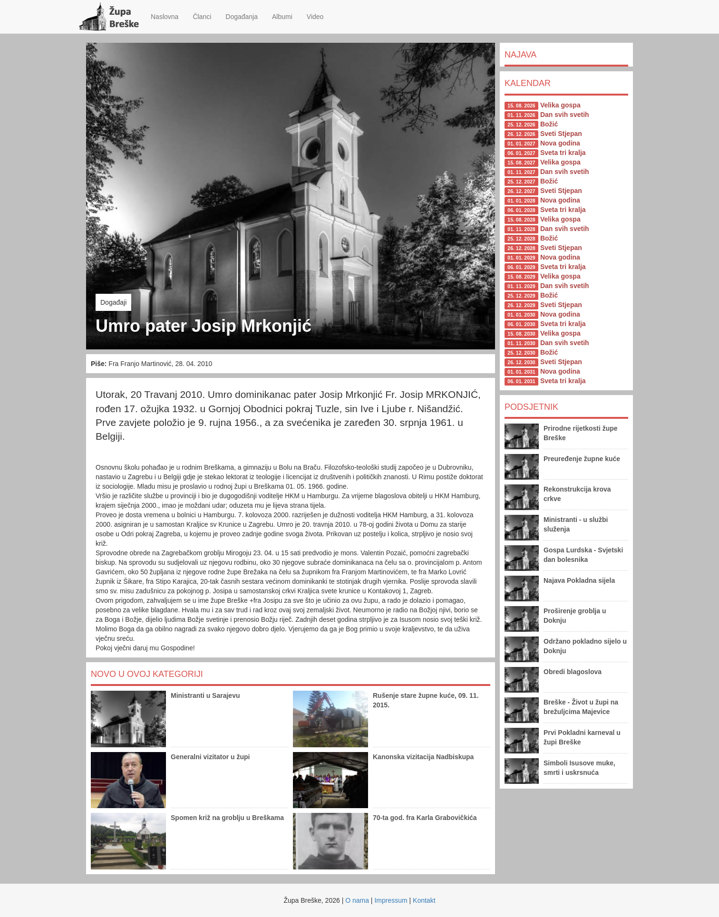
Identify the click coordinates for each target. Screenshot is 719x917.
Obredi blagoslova (573, 672)
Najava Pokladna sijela (579, 580)
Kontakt (424, 900)
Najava (520, 54)
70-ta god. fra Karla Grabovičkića (425, 817)
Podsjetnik (531, 407)
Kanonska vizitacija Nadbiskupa (423, 757)
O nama (357, 900)
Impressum (390, 900)
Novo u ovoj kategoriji (147, 674)
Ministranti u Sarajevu (205, 695)
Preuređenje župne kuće (582, 459)
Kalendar (528, 83)
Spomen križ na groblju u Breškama (227, 817)
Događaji (113, 302)
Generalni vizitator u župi (210, 757)
